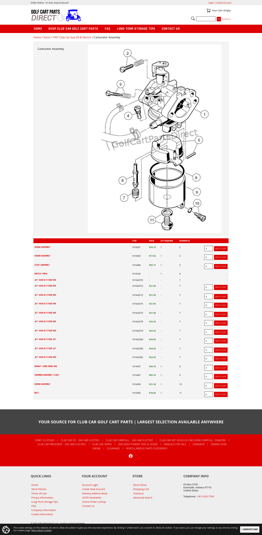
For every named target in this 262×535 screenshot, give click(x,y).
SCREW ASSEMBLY (42, 247)
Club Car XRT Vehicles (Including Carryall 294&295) (193, 440)
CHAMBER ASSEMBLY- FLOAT (46, 375)
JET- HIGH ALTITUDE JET (45, 339)
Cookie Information (42, 514)
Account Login (90, 484)
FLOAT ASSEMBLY (42, 265)
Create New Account (93, 489)
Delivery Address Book (94, 493)
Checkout (138, 493)
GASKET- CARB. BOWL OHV (45, 366)
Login (211, 2)
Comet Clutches (44, 440)
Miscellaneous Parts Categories (146, 448)
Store (46, 37)
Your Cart (208, 10)
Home (37, 37)
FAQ (107, 29)
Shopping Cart (141, 489)
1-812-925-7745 (205, 496)
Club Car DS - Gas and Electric (80, 440)
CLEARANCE (113, 448)
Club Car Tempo (102, 444)
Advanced (226, 19)
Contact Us (171, 29)
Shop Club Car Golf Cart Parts (73, 29)
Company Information (43, 510)
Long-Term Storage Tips (136, 29)
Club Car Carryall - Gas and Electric (129, 440)
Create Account (223, 2)
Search (193, 18)
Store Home (140, 484)
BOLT (36, 393)
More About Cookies (41, 530)
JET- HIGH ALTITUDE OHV (45, 280)
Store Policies (38, 489)
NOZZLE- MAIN (40, 273)
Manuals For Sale (175, 444)
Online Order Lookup (94, 501)
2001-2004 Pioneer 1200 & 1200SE (138, 444)
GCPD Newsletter (91, 497)
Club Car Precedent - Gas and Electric (62, 444)
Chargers (199, 444)
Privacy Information (42, 497)
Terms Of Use (39, 493)
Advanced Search (142, 497)
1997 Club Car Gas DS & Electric (71, 37)
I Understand (250, 529)
